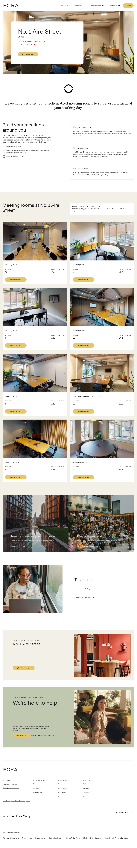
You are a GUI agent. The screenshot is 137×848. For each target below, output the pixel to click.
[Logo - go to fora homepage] (10, 6)
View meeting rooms (28, 54)
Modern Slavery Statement (92, 837)
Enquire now (18, 546)
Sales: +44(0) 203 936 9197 (43, 734)
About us (36, 783)
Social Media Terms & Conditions (116, 837)
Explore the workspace (24, 668)
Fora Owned (62, 787)
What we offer (97, 5)
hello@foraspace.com (11, 787)
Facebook (87, 796)
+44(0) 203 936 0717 (119, 208)
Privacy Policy (27, 837)
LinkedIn (86, 783)
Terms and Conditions (11, 837)
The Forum (114, 5)
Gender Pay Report (55, 837)
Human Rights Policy (73, 837)
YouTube (86, 792)
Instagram (86, 787)
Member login (38, 792)
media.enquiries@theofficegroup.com (16, 800)
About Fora (64, 5)
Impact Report (40, 837)
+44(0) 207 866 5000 (10, 783)
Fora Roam (62, 792)
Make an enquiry (15, 279)
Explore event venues (88, 546)
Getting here (89, 588)
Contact (128, 5)
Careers (36, 787)
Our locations (79, 5)
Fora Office (62, 783)
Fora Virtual (62, 796)
